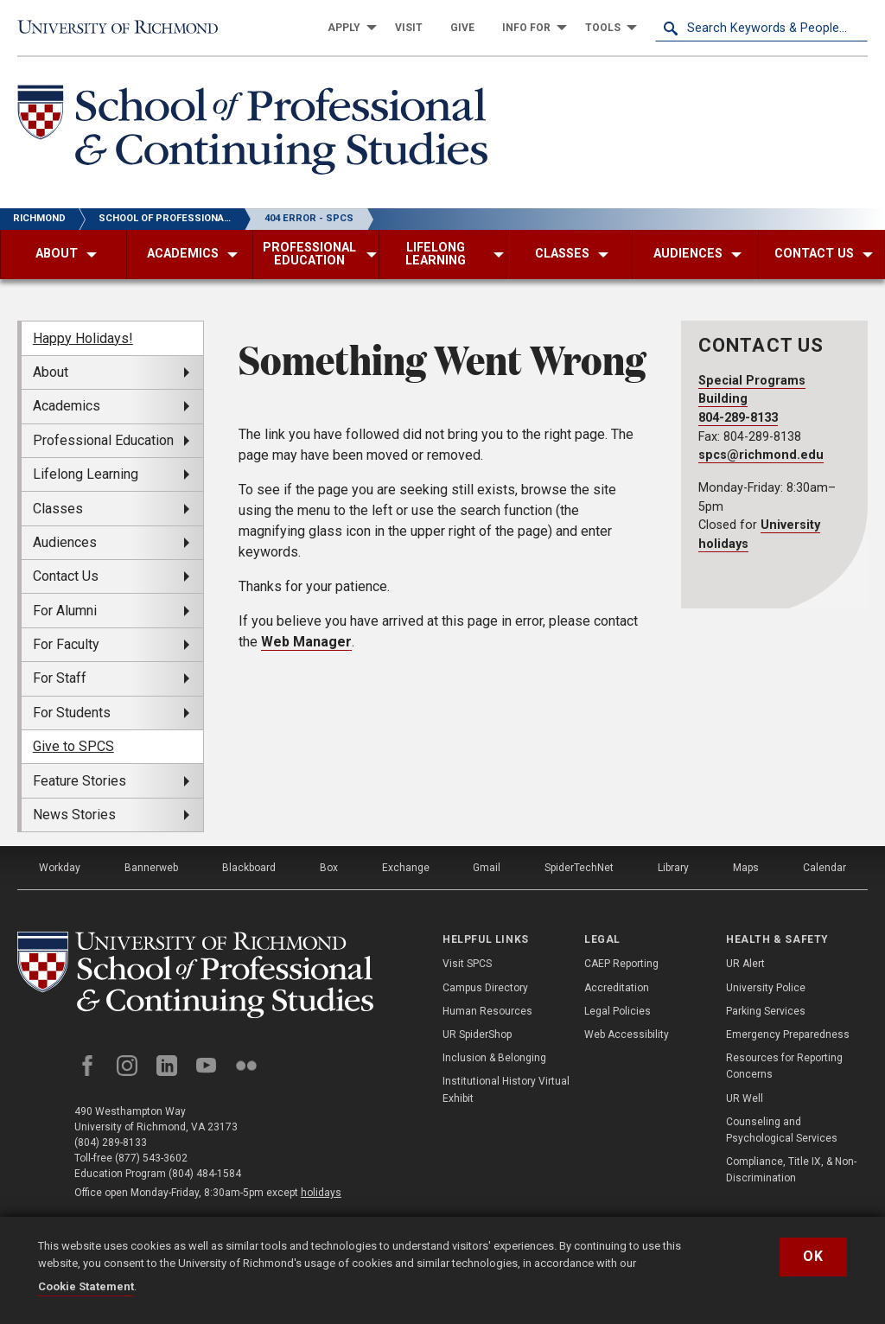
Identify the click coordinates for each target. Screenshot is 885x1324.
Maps (746, 868)
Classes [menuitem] (58, 508)
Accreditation (616, 988)
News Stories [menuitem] (74, 814)
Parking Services (765, 1011)
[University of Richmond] (123, 27)
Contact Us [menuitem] (66, 576)
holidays (321, 1193)
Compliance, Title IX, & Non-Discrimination (791, 1169)
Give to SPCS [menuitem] (73, 746)
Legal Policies (617, 1011)
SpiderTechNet (579, 868)
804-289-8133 (738, 418)
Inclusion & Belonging (494, 1058)
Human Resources (487, 1011)
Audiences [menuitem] (65, 542)
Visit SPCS (467, 964)
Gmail (486, 868)
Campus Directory (485, 988)
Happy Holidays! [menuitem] (83, 338)
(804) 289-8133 (110, 1142)
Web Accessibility (626, 1034)
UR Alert (745, 964)
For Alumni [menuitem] (65, 610)
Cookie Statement (86, 1286)
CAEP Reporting (621, 964)
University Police (765, 988)
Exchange (406, 868)
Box (329, 868)
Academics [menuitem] (66, 406)
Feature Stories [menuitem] (79, 781)
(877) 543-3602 (151, 1158)
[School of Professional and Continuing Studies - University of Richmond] (195, 975)
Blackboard (249, 868)
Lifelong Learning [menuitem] (85, 474)
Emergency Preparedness (788, 1034)
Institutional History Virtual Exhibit (506, 1089)
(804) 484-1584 (205, 1174)
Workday (59, 868)
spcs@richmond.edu (761, 455)
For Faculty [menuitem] (66, 644)
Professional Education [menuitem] (103, 440)
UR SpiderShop (477, 1034)
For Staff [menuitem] (59, 678)
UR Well (744, 1098)
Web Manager (306, 641)
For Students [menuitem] (72, 712)
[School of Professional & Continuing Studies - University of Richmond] (252, 133)
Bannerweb (151, 868)
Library (673, 868)
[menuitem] (347, 28)
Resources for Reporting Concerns (784, 1066)
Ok (813, 1256)
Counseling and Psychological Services (781, 1130)
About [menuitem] (50, 372)
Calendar (824, 868)
